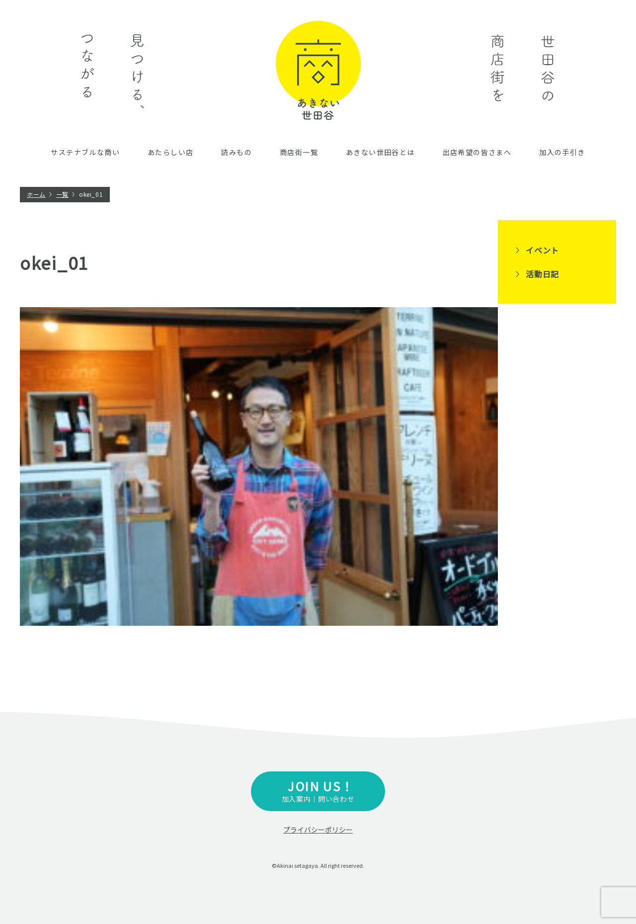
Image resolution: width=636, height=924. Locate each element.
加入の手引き (562, 152)
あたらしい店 (170, 152)
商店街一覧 (299, 152)
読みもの (236, 152)
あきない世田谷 (318, 70)
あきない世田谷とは (380, 152)
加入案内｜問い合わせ (318, 790)
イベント (542, 250)
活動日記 (542, 274)
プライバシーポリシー (318, 829)
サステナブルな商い (85, 152)
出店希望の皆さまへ (477, 152)
